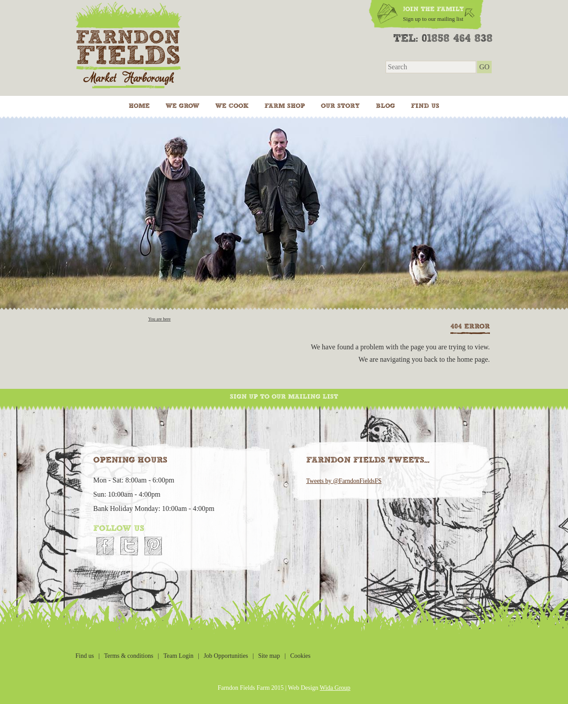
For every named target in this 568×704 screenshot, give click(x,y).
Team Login (178, 656)
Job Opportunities (226, 656)
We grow (182, 106)
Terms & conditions (128, 656)
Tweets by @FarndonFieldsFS (344, 481)
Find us (425, 106)
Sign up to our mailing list (284, 396)
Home (139, 106)
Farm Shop (284, 106)
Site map (269, 656)
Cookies (300, 656)
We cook (231, 106)
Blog (385, 106)
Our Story (340, 106)
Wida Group (335, 687)
